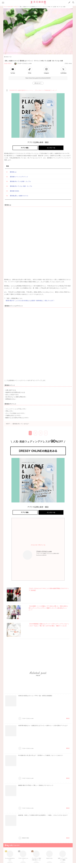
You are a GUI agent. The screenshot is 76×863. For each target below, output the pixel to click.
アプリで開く (25, 148)
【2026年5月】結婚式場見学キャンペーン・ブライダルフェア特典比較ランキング (33, 90)
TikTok (29, 73)
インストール (51, 148)
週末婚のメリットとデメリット (19, 176)
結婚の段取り (8, 63)
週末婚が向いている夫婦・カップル (20, 181)
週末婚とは (13, 172)
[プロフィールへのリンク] (27, 555)
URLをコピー (38, 83)
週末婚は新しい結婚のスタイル (19, 195)
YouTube (13, 73)
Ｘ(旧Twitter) (63, 73)
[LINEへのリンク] (69, 2)
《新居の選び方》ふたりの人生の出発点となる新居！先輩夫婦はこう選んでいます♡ (29, 300)
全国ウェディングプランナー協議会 (62, 855)
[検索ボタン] (73, 2)
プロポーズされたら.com (23, 63)
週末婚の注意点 (14, 191)
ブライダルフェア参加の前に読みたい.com (36, 855)
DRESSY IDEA (49, 855)
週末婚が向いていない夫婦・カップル (21, 186)
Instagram (46, 73)
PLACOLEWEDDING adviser (10, 855)
